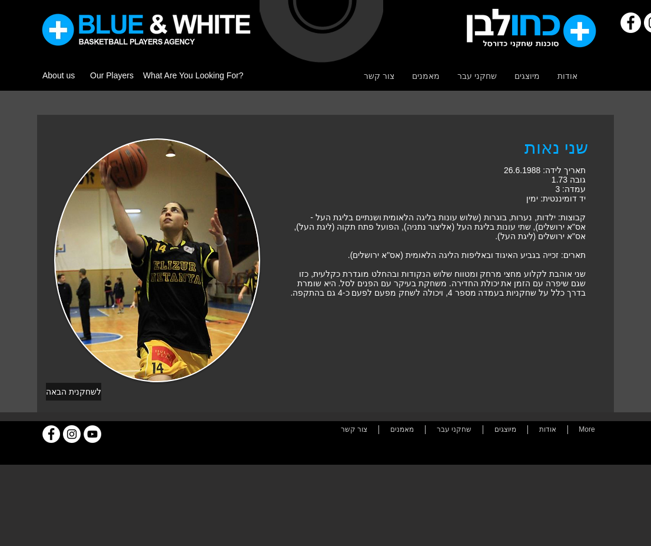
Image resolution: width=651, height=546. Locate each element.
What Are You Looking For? (193, 75)
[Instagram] (72, 434)
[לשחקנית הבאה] (73, 392)
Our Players (112, 75)
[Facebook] (630, 22)
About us (58, 75)
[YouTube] (92, 434)
